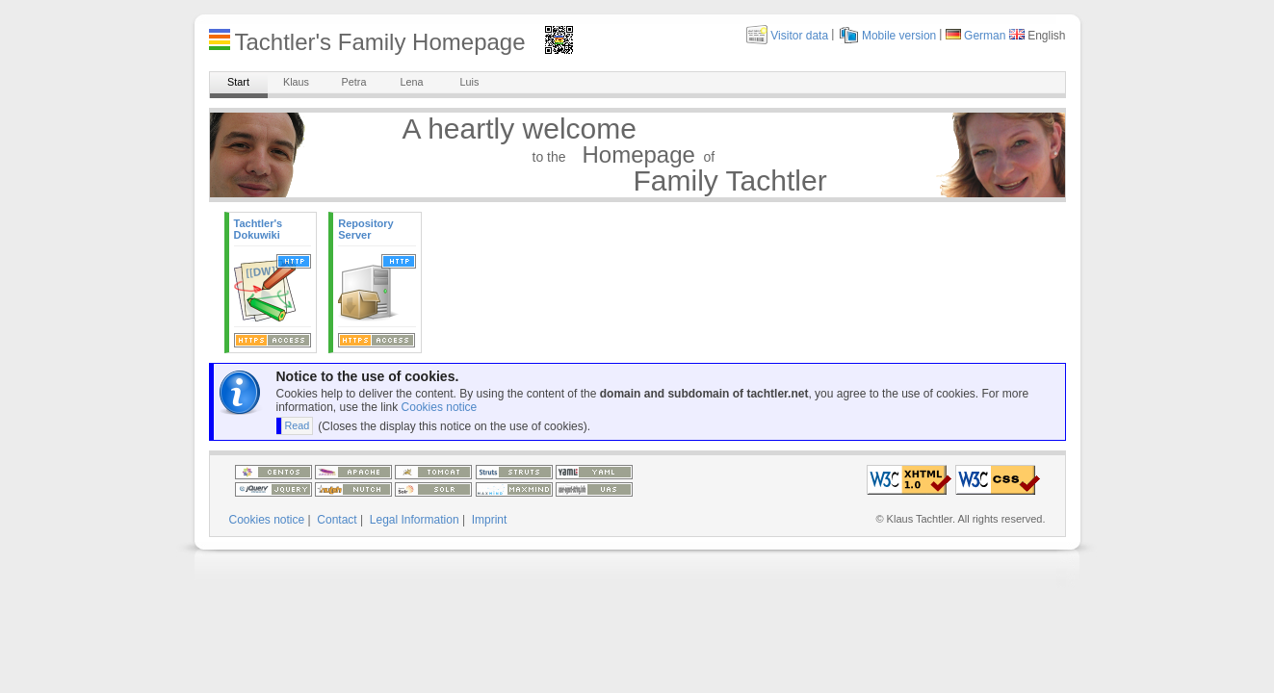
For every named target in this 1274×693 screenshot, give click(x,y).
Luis (470, 82)
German (984, 35)
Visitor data (799, 35)
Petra (354, 82)
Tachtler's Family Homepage (380, 42)
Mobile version (899, 35)
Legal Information (414, 519)
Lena (411, 82)
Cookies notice (440, 407)
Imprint (489, 519)
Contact (336, 519)
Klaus (296, 82)
